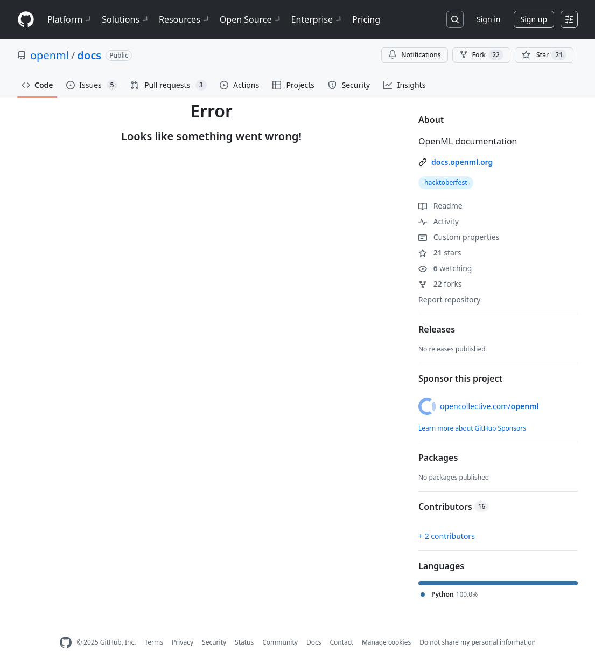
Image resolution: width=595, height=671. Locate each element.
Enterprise (317, 19)
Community (280, 642)
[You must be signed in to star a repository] (544, 55)
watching (445, 268)
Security (214, 642)
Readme (440, 205)
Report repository (449, 299)
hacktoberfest (445, 182)
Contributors (453, 507)
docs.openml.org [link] (462, 162)
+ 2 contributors (446, 536)
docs (89, 55)
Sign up (534, 19)
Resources (185, 19)
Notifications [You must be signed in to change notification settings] (414, 54)
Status (244, 642)
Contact (341, 642)
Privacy (182, 642)
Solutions (126, 19)
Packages (438, 458)
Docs (313, 642)
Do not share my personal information (477, 642)
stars (439, 252)
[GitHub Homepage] (65, 642)
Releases (436, 329)
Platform (70, 19)
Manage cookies (386, 642)
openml (49, 55)
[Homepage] (25, 20)
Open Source (251, 19)
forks (440, 284)
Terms (153, 642)
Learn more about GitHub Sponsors (472, 428)
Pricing (366, 19)
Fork (481, 55)
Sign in (488, 19)
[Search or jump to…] (455, 19)
